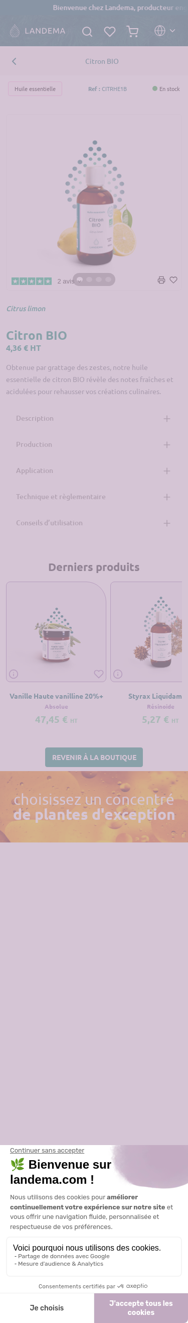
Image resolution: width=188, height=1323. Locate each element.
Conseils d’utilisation (49, 522)
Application (34, 470)
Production (34, 444)
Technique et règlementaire (61, 496)
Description (35, 418)
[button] (94, 757)
